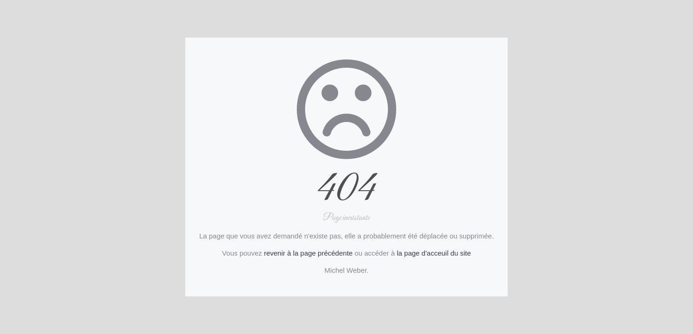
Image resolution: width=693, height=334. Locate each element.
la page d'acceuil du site (434, 253)
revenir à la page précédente (308, 253)
